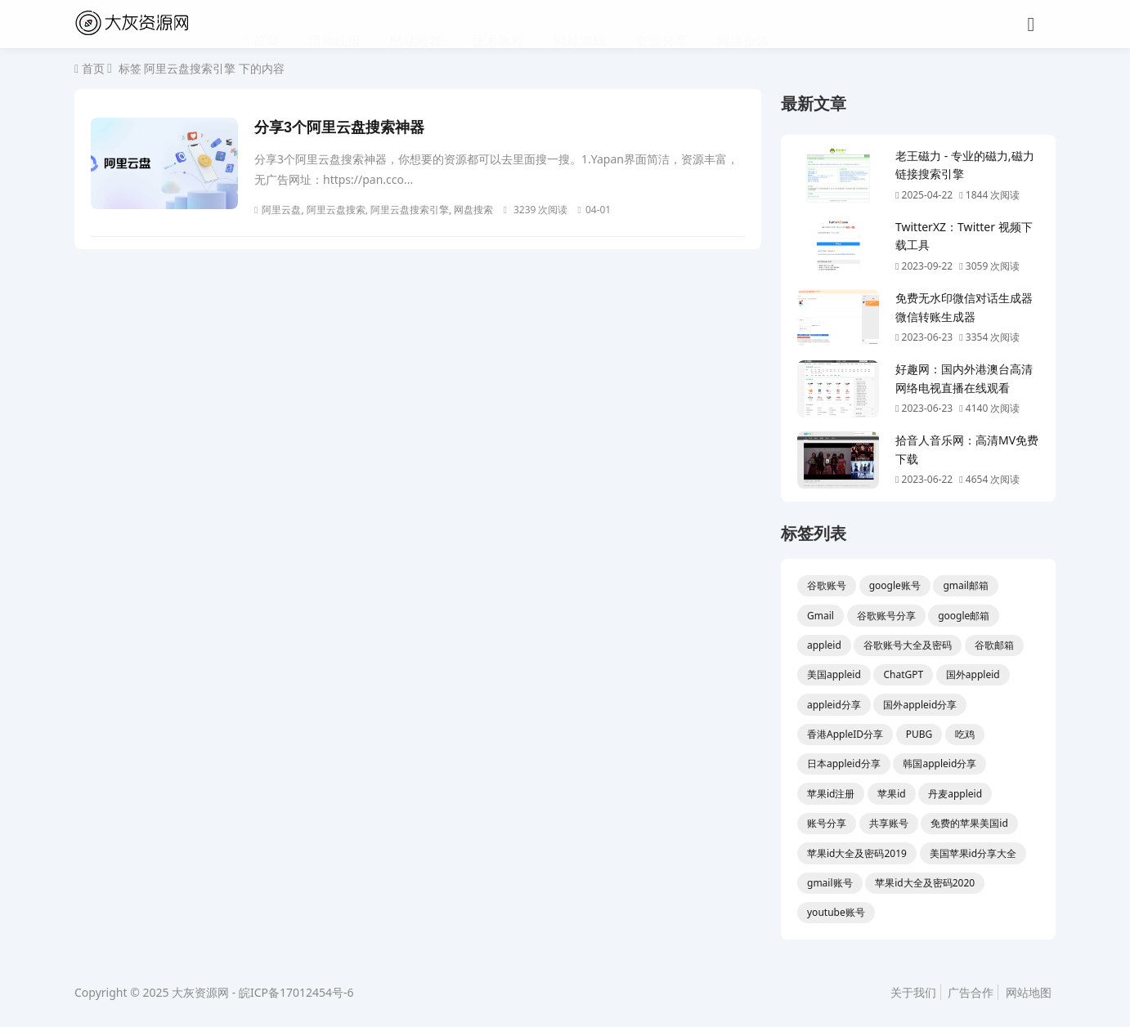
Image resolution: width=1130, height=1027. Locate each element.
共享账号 (888, 823)
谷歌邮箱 (994, 645)
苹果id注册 (830, 794)
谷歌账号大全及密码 (907, 645)
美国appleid (834, 674)
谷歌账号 (826, 585)
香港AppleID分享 (845, 734)
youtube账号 (836, 912)
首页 (264, 24)
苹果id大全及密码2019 (857, 853)
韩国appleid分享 (939, 763)
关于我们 (913, 992)
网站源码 (580, 24)
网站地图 (1029, 992)
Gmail (820, 616)
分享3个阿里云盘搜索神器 (339, 127)
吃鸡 (965, 734)
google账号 (895, 585)
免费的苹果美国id (968, 823)
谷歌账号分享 (886, 616)
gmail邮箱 (966, 585)
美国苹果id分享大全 (973, 853)
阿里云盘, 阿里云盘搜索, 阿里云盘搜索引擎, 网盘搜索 (373, 210)
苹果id (891, 794)
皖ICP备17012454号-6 (296, 992)
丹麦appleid (955, 794)
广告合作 (970, 992)
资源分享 (661, 24)
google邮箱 (963, 616)
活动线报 (334, 24)
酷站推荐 (416, 24)
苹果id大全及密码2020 (925, 883)
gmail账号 (830, 883)
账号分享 (826, 823)
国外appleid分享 (920, 705)
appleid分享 (834, 705)
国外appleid (973, 674)
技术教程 (498, 24)
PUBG (919, 734)
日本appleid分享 (844, 763)
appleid (824, 645)
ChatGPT (903, 674)
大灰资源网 (200, 992)
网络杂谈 (743, 24)
